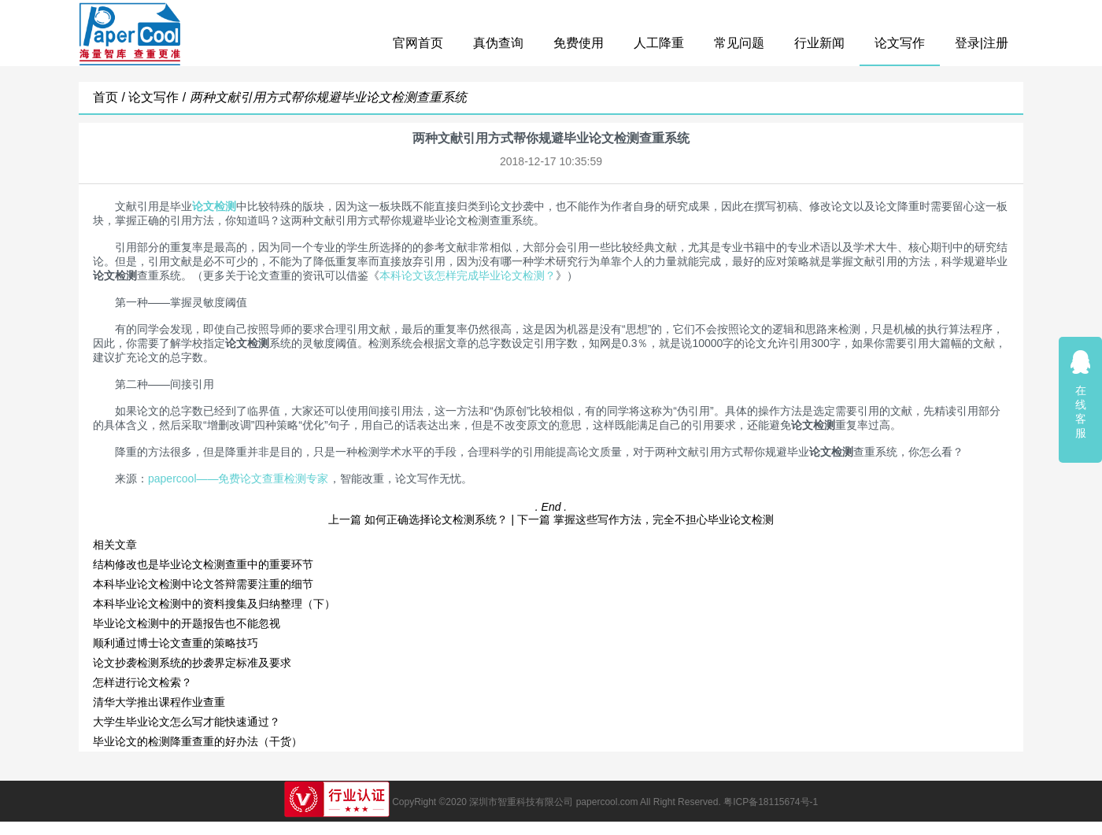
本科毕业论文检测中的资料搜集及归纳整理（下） (214, 603)
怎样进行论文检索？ (142, 682)
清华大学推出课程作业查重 (159, 702)
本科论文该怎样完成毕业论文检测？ (467, 275)
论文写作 (900, 43)
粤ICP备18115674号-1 (770, 801)
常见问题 (739, 43)
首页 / (110, 97)
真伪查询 (498, 43)
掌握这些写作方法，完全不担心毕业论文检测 (663, 519)
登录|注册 (981, 43)
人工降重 (659, 43)
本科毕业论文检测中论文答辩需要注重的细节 (203, 584)
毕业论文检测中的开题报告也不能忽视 (186, 623)
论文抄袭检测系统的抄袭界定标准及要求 (192, 662)
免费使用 (578, 43)
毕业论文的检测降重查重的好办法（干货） (204, 741)
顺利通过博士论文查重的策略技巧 (175, 643)
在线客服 (1081, 394)
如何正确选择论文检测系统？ (436, 519)
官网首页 (418, 43)
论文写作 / (158, 97)
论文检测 (214, 206)
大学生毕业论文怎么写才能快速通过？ (186, 721)
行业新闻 (819, 43)
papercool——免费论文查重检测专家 (238, 478)
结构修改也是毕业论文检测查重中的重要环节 (203, 564)
